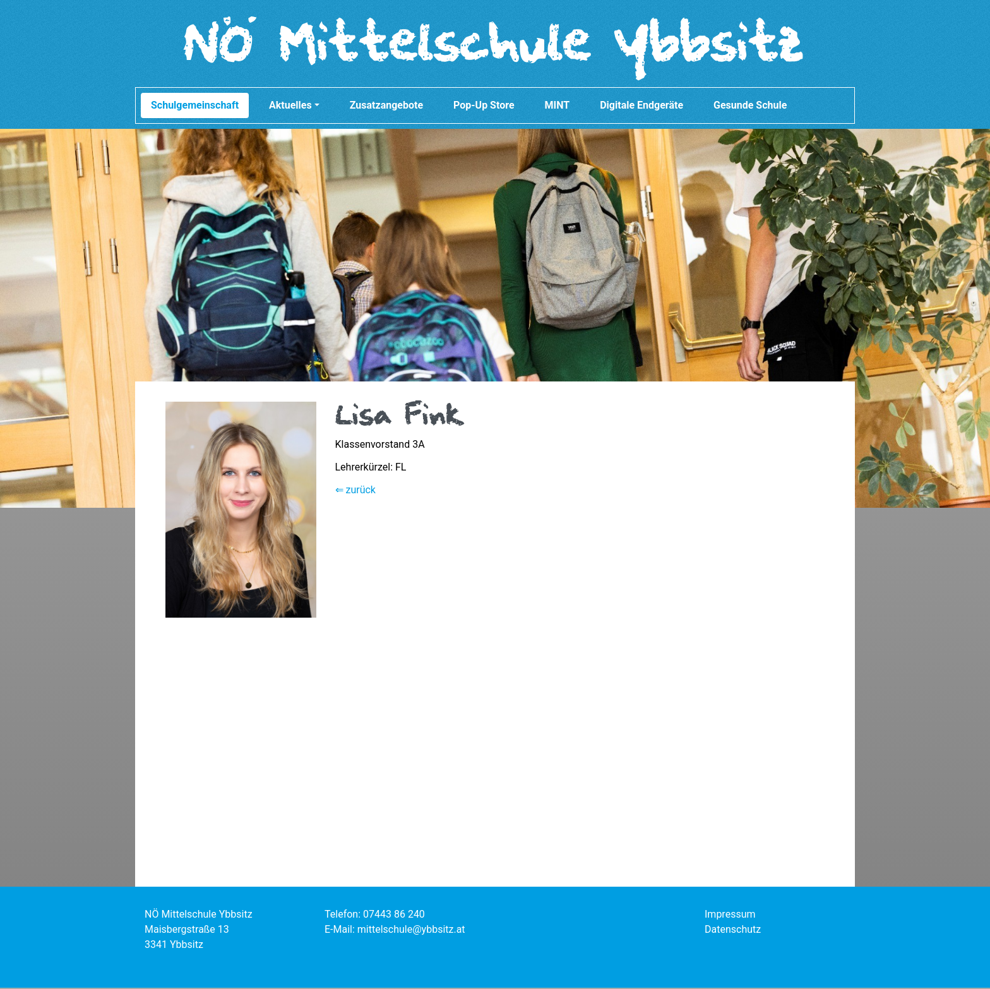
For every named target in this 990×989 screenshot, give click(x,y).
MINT (557, 106)
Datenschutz (733, 931)
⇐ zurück (355, 491)
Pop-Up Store (484, 106)
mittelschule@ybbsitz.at (411, 931)
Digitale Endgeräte (641, 106)
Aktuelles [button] (294, 106)
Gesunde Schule (750, 106)
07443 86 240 (394, 915)
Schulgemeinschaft (195, 106)
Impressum (730, 915)
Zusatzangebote (386, 106)
